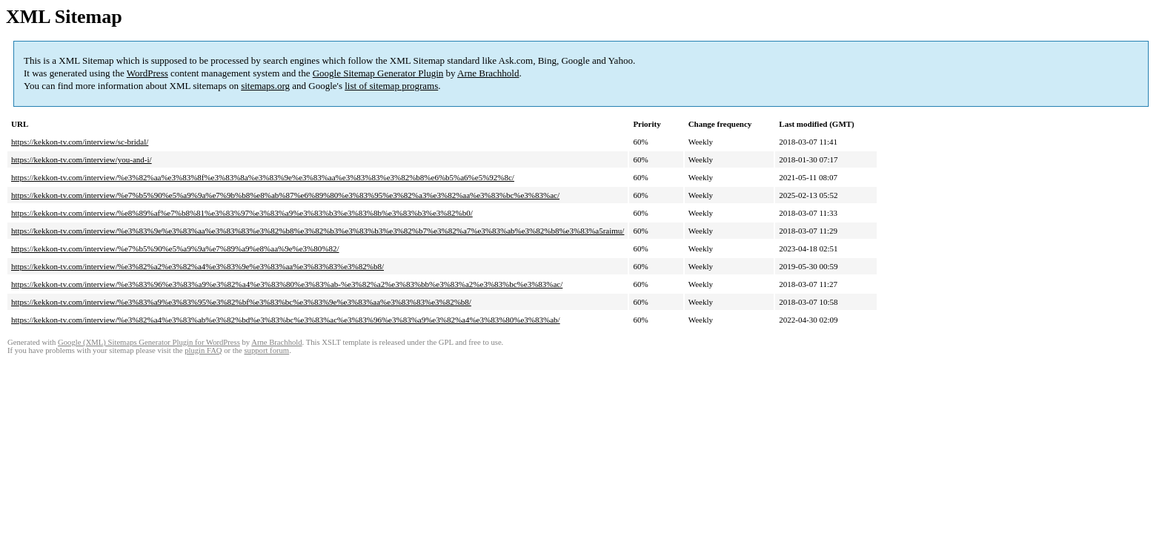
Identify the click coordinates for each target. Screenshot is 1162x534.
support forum (266, 350)
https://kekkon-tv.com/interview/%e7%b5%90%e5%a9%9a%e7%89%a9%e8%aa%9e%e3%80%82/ (175, 248)
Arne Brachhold (488, 73)
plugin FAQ (203, 350)
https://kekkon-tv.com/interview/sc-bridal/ (79, 141)
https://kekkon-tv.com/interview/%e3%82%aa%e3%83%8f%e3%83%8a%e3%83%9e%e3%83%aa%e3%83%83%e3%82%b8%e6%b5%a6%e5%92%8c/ (262, 177)
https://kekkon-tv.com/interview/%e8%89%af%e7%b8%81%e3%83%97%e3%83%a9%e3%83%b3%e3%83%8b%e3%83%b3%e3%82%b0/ (242, 212)
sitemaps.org (265, 85)
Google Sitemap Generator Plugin (378, 73)
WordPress (147, 73)
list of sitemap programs (391, 85)
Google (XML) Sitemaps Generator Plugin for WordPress (149, 342)
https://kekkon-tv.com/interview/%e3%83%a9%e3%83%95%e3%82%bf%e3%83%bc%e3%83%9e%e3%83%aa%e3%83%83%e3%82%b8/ (241, 301)
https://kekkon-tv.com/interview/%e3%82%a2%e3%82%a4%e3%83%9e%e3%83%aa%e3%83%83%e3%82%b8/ (197, 266)
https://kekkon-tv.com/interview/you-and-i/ (81, 159)
